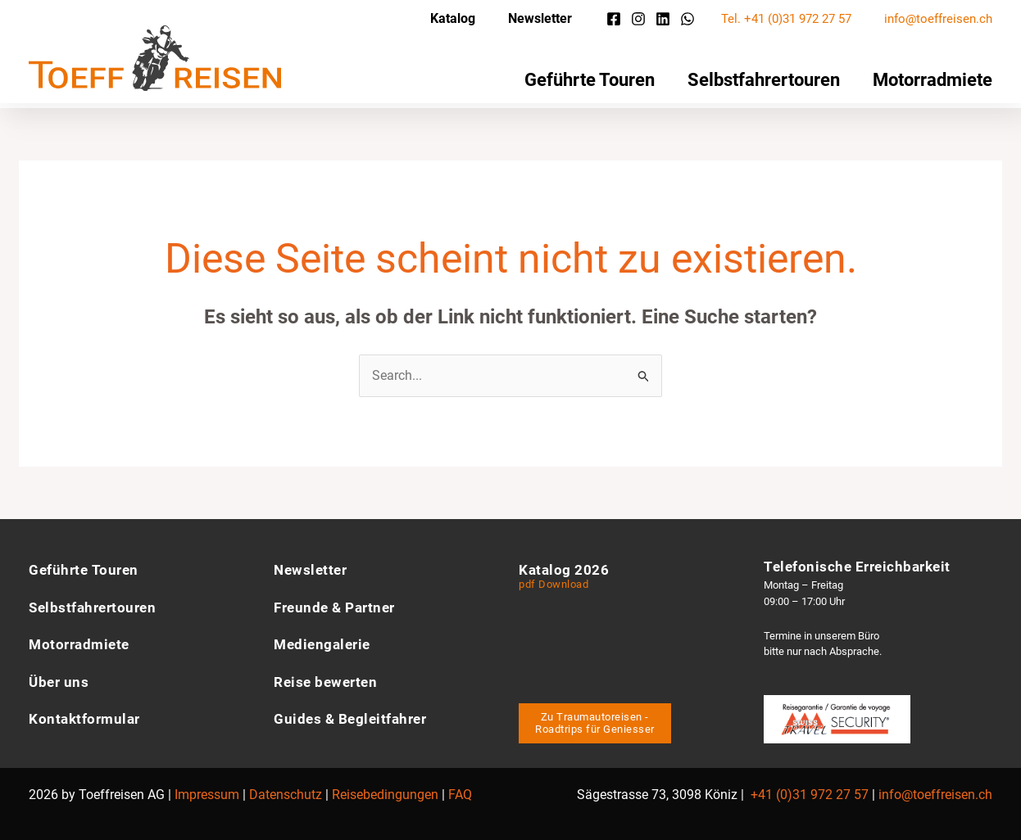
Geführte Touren (589, 80)
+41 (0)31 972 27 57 (810, 789)
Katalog (452, 18)
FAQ (460, 789)
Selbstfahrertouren (763, 80)
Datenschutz (285, 789)
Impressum (207, 789)
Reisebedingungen (385, 789)
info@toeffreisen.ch (938, 18)
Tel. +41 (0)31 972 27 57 (786, 18)
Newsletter (540, 18)
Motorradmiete (932, 80)
